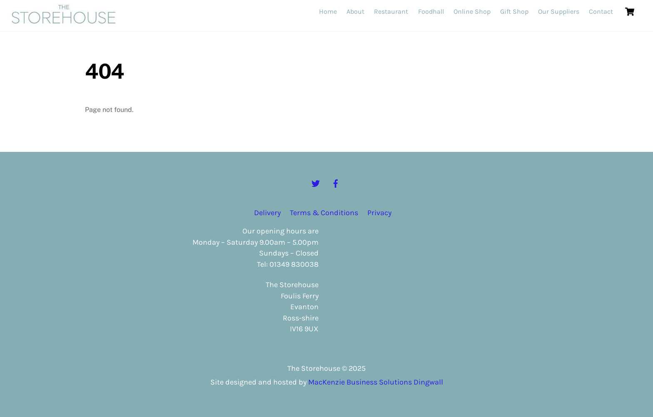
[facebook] (335, 182)
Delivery (267, 212)
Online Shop (472, 11)
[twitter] (315, 182)
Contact (601, 11)
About (355, 11)
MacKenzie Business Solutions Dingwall (375, 382)
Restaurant (391, 11)
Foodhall (431, 11)
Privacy (379, 212)
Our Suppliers (558, 11)
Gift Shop (514, 11)
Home (328, 11)
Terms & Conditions (324, 212)
